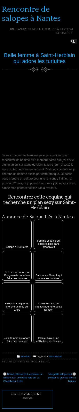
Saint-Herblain (55, 356)
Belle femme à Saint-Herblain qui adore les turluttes (39, 58)
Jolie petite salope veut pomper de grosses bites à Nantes (62, 377)
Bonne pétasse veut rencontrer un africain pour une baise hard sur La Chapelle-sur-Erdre (23, 377)
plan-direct (25, 356)
